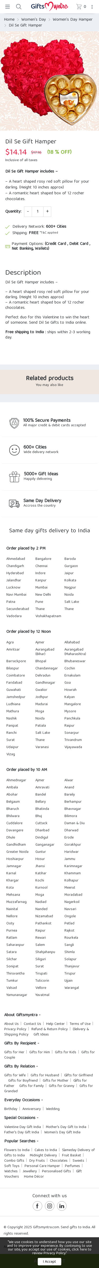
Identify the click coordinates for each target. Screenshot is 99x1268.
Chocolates (59, 1161)
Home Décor (34, 1177)
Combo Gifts (14, 1161)
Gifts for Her (14, 1052)
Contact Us (32, 1024)
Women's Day (33, 20)
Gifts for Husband (45, 1075)
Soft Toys (12, 1166)
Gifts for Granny (61, 1086)
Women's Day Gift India (62, 1132)
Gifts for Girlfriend (78, 1075)
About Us (11, 1024)
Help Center (55, 1024)
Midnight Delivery (43, 1155)
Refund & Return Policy (49, 1029)
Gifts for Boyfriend (23, 1081)
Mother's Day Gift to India (66, 1127)
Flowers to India (17, 1150)
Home (9, 20)
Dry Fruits (37, 1161)
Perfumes (72, 1166)
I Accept (49, 1262)
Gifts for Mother (55, 1081)
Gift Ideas (41, 1035)
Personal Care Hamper (42, 1166)
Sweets (78, 1161)
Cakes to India (46, 1150)
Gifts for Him (39, 1052)
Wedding (53, 1109)
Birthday (10, 1109)
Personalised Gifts (56, 1171)
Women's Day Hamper (73, 20)
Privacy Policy (15, 1029)
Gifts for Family (31, 1086)
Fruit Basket (71, 1155)
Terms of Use (80, 1024)
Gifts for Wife (15, 1075)
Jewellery (30, 1171)
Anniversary (31, 1109)
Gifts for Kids (65, 1052)
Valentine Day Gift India (22, 1127)
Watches (11, 1171)
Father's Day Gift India (21, 1132)
